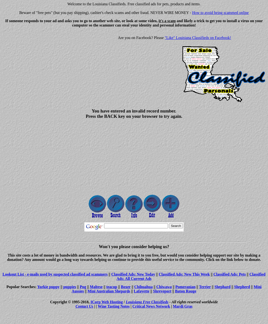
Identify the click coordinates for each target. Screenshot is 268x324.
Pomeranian (185, 287)
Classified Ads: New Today (133, 274)
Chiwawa (164, 287)
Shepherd (242, 287)
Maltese (96, 287)
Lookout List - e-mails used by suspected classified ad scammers (55, 274)
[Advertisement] (42, 65)
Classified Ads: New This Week (184, 274)
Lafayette (141, 291)
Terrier (205, 287)
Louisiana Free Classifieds (147, 302)
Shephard (222, 287)
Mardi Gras (182, 306)
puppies (69, 287)
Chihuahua (143, 287)
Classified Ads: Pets (229, 274)
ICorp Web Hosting (107, 302)
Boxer (126, 287)
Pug (83, 287)
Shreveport (162, 291)
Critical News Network (151, 306)
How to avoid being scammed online (220, 13)
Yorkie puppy (48, 287)
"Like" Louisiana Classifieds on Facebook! (198, 38)
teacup (111, 287)
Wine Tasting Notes (114, 306)
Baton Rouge (185, 291)
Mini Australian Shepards (108, 291)
